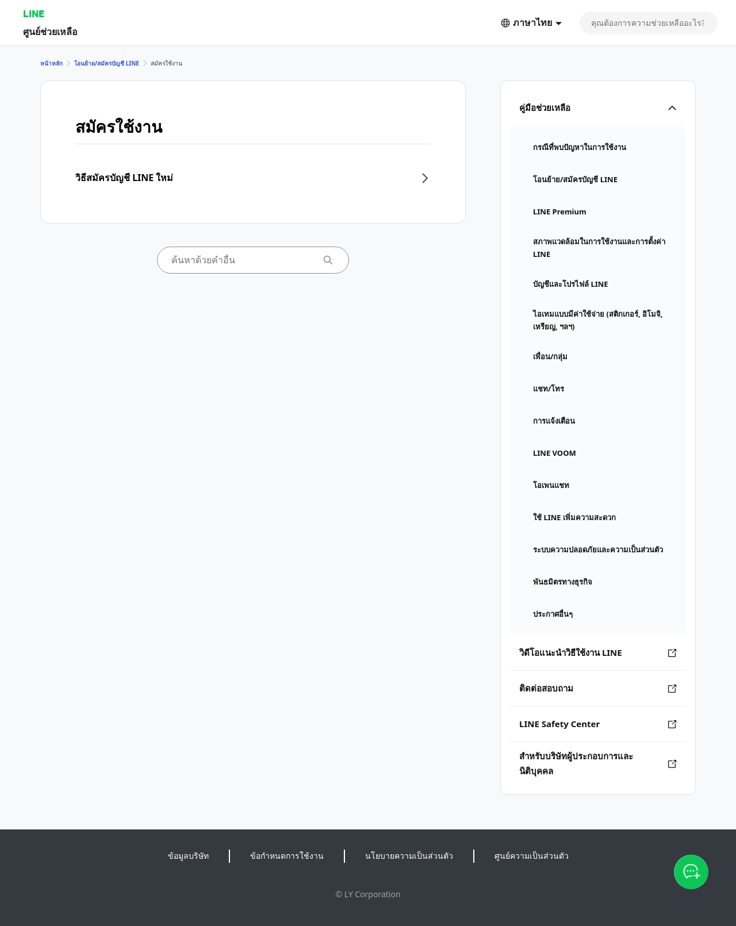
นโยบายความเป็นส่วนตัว (409, 855)
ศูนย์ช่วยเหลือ (50, 31)
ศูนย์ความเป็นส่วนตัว (531, 855)
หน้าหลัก (51, 63)
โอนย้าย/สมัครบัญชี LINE (106, 63)
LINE (33, 13)
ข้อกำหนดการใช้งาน (287, 855)
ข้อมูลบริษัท (188, 855)
